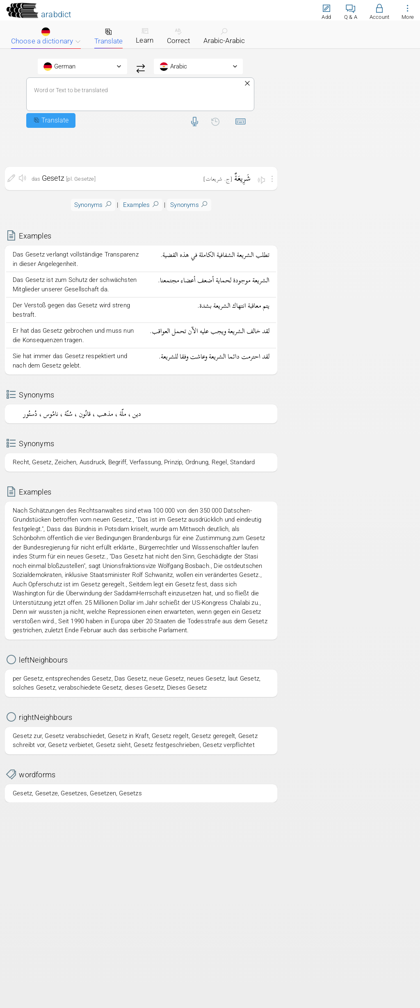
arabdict (56, 14)
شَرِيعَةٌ (242, 178)
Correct (178, 36)
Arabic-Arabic (224, 36)
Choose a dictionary (46, 36)
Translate (108, 36)
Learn (144, 35)
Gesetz (53, 178)
